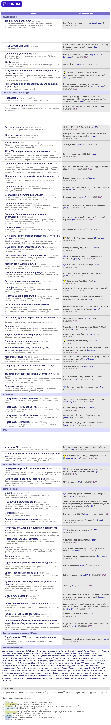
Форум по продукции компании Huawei (79, 673)
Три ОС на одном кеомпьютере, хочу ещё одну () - (84, 400)
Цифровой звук (13, 203)
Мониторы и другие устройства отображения (29, 176)
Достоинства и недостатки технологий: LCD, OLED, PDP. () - (84, 257)
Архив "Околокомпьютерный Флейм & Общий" (83, 668)
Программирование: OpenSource (85, 675)
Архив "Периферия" (27, 658)
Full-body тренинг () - (84, 575)
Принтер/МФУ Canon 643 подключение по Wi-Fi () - (85, 289)
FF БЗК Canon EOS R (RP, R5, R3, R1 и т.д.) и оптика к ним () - (86, 188)
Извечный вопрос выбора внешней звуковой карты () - (84, 218)
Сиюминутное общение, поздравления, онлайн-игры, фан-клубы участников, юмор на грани (31, 622)
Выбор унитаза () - (83, 565)
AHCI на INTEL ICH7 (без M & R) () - (81, 128)
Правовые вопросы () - (82, 197)
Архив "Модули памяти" (59, 653)
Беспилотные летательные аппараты (25, 195)
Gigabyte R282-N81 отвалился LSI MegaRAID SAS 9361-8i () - (84, 328)
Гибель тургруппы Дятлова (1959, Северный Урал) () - (84, 495)
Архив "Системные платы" (35, 653)
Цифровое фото (14, 186)
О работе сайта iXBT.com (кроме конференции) (30, 637)
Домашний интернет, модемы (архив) (31, 660)
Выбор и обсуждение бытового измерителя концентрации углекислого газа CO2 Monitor (49, 712)
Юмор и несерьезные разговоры (22, 614)
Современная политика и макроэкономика (84, 678)
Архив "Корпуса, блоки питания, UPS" (55, 658)
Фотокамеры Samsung (12, 673)
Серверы (9, 326)
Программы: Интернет (17, 422)
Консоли (8, 713)
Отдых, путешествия (16, 595)
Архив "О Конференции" (72, 651)
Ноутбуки (9, 715)
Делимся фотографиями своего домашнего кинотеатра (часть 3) (35, 717)
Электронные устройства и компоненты (26, 468)
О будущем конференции (48, 651)
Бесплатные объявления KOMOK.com (19, 651)
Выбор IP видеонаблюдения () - (82, 55)
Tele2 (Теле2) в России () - (79, 367)
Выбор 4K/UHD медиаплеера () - (84, 239)
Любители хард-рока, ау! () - (80, 541)
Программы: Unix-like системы (21, 415)
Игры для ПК (12, 447)
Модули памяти (13, 135)
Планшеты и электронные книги (22, 341)
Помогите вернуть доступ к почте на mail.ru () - (83, 424)
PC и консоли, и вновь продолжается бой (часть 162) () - (85, 448)
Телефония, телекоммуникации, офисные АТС (30, 373)
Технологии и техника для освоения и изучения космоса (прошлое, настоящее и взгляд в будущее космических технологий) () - (86, 505)
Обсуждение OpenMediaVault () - (83, 282)
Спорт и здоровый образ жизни (22, 572)
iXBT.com (31, 641)
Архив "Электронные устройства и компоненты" (39, 668)
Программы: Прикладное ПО (20, 407)
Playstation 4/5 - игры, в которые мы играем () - (85, 457)
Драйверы (75, 665)
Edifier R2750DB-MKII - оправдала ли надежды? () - (84, 206)
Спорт (7, 719)
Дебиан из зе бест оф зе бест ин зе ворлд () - (82, 416)
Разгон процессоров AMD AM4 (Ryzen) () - (83, 107)
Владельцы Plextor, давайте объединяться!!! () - (83, 274)
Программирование (33, 665)
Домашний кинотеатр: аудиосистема (24, 247)
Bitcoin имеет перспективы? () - (81, 531)
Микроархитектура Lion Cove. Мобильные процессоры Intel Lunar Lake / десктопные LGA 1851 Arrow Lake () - (84, 99)
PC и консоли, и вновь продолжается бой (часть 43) (28, 710)
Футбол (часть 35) (16, 719)
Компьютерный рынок (17, 46)
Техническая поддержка (18, 21)
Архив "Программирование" (56, 665)
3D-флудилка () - (80, 144)
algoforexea (80, 693)
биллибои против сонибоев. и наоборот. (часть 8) (30, 714)
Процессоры (11, 98)
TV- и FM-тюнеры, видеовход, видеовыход (28, 151)
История (9, 512)
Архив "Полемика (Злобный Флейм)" (18, 670)
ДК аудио (8, 717)
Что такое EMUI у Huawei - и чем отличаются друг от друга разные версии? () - (85, 350)
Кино (7, 547)
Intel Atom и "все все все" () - (84, 24)
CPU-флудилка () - (80, 482)
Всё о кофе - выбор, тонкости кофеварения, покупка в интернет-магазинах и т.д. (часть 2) (46, 706)
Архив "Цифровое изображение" (81, 656)
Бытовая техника (14, 386)
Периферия (11, 287)
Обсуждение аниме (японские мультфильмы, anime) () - (83, 549)
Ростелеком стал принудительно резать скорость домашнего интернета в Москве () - (85, 309)
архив (34, 98)
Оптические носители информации (24, 272)
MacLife (9, 62)
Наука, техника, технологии (20, 502)
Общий (8, 493)
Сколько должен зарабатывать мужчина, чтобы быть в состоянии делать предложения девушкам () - (86, 606)
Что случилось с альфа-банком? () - (84, 521)
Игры (7, 702)
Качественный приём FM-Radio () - (81, 155)
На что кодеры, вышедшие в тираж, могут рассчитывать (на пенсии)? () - (84, 86)
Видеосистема (12, 142)
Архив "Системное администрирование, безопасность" (74, 660)
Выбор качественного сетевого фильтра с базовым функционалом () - (85, 298)
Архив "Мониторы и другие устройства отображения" (40, 656)
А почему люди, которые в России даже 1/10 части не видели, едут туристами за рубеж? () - (86, 597)
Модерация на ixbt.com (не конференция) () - (86, 640)
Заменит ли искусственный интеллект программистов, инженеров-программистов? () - (84, 75)
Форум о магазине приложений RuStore (41, 673)
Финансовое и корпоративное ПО (53, 675)
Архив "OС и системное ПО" (87, 663)
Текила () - (77, 586)
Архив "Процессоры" (93, 651)
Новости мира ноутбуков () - (81, 335)
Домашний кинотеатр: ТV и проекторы (26, 255)
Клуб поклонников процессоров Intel (25, 478)
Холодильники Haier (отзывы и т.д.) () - (86, 388)
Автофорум (11, 556)
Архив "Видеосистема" (81, 653)
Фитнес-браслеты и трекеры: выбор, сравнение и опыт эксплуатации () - (86, 359)
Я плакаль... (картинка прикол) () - (81, 615)
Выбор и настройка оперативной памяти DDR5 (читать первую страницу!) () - (84, 136)
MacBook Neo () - (80, 64)
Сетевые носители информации (22, 281)
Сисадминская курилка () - (79, 319)
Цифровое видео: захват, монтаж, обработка (29, 163)
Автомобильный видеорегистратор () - (85, 557)
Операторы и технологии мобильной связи (28, 365)
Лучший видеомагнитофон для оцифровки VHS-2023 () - (85, 167)
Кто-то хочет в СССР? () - (85, 514)
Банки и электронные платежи (21, 519)
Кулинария (9, 706)
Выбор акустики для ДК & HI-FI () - (81, 249)
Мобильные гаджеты (16, 356)
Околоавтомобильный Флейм (49, 670)
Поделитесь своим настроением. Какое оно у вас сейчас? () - (85, 624)
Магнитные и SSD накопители (21, 264)
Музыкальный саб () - (83, 229)
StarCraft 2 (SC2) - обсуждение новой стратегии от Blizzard (31, 702)
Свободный (7, 680)
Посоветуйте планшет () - (81, 342)
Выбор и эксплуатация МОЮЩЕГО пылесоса (33, 704)
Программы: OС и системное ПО (22, 398)
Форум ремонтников (73, 670)
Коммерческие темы (54, 678)
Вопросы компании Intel (95, 670)
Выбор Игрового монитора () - (80, 179)
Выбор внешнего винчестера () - (83, 266)
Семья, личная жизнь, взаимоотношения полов (30, 603)
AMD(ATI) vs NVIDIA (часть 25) (26, 708)
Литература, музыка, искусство (22, 539)
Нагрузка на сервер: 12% (97, 693)
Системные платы (14, 127)
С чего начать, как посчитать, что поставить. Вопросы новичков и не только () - (85, 471)
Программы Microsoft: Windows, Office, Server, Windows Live (47, 663)
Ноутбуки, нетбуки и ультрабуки (22, 334)
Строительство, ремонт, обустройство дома (28, 562)
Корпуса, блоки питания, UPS (20, 296)
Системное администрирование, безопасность (30, 317)
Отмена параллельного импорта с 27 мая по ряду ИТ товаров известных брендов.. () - (85, 47)
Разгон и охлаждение (16, 105)
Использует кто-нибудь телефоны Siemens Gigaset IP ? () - (82, 377)
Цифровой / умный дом (18, 53)
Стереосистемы (13, 227)
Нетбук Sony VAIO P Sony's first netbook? (27, 715)
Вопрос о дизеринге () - (80, 409)
